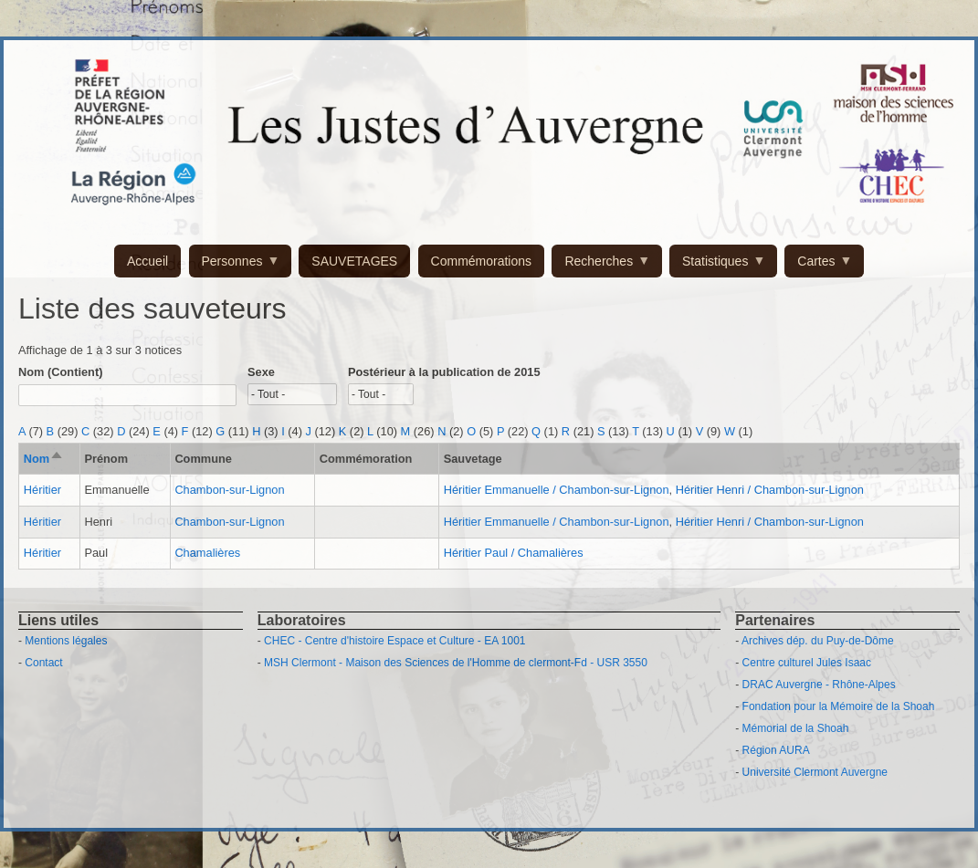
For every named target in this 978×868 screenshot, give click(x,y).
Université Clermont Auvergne (815, 772)
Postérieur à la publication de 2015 (444, 372)
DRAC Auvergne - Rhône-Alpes (819, 684)
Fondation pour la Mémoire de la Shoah (838, 706)
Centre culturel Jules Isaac (806, 662)
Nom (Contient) (60, 372)
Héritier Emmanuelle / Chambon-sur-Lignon (556, 490)
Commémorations (481, 261)
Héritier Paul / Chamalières (514, 552)
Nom (44, 458)
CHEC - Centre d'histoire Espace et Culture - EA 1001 (394, 640)
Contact (43, 662)
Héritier (42, 490)
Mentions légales (66, 640)
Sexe (261, 372)
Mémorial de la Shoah (795, 728)
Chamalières (207, 552)
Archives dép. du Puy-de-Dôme (817, 640)
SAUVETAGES (354, 261)
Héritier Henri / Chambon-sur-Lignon (770, 490)
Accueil (147, 261)
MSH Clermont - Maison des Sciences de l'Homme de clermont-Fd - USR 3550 (455, 662)
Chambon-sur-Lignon (229, 490)
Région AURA (776, 750)
